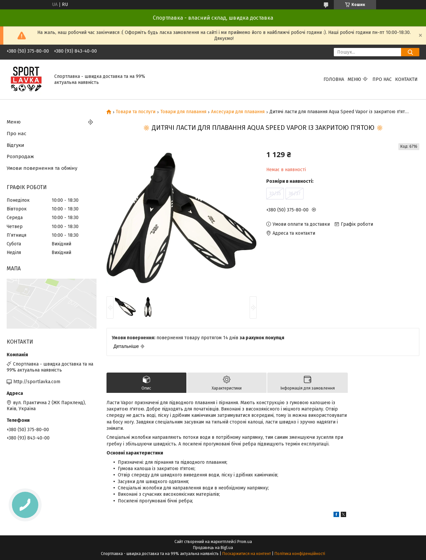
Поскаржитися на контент (246, 553)
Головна (333, 79)
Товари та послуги (135, 112)
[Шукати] (410, 52)
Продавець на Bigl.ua (213, 547)
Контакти (406, 79)
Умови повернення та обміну (42, 168)
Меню (354, 79)
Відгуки (15, 145)
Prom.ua (244, 541)
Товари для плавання (183, 112)
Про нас (382, 79)
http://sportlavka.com (36, 382)
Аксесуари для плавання (238, 112)
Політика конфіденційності (300, 553)
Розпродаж (20, 156)
